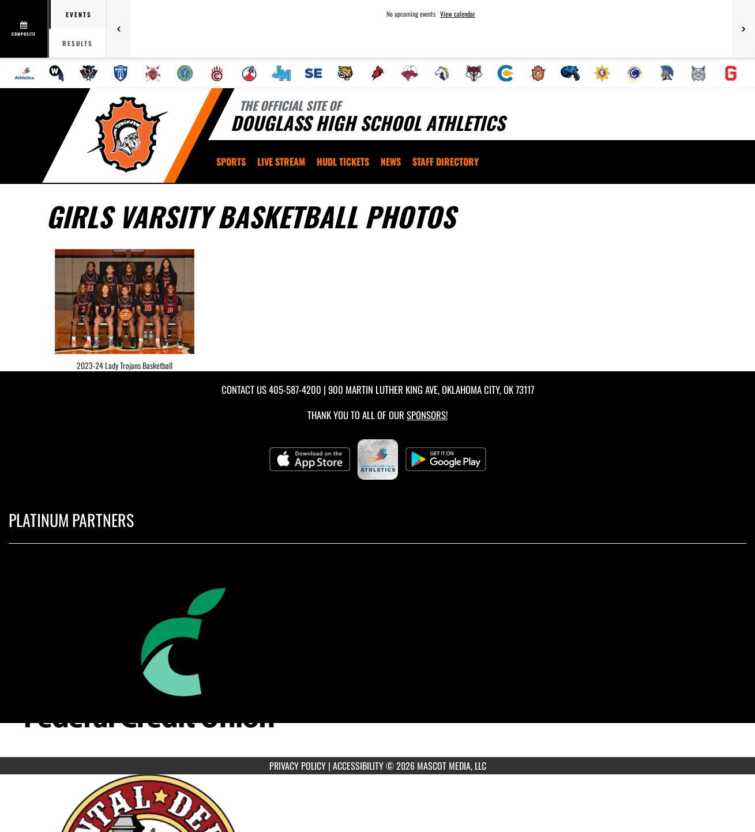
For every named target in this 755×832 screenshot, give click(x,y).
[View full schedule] (24, 29)
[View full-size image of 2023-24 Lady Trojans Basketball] (125, 301)
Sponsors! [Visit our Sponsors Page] (427, 415)
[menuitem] (24, 73)
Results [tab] (77, 43)
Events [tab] (79, 14)
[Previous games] (118, 29)
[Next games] (743, 29)
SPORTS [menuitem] (231, 161)
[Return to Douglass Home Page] (127, 134)
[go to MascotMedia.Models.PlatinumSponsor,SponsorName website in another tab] (377, 658)
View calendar (457, 13)
